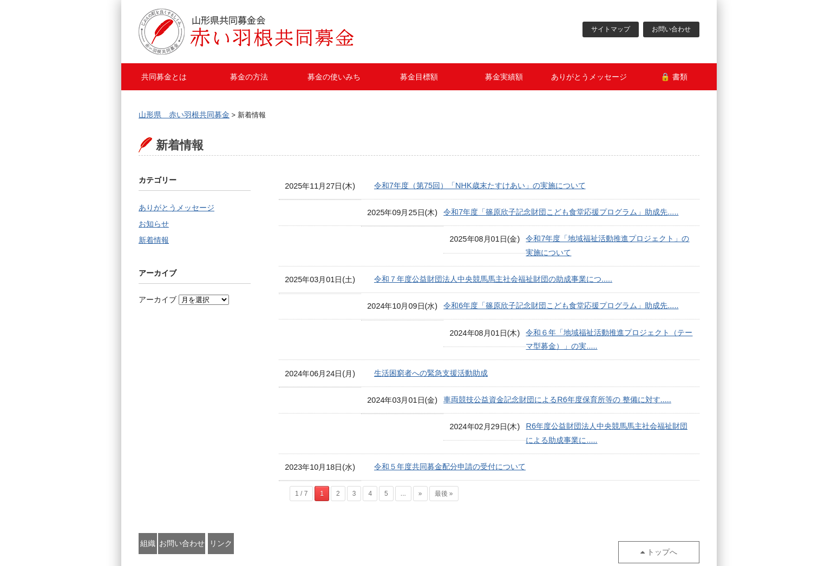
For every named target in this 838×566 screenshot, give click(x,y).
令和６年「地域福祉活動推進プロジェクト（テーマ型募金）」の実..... (493, 322)
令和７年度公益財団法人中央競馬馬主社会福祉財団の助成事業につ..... (493, 267)
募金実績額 (504, 76)
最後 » (444, 458)
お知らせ (154, 225)
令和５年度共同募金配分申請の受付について (450, 432)
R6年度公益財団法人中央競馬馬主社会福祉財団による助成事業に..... (490, 404)
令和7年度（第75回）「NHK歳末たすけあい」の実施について (479, 186)
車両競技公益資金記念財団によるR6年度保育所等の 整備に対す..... (487, 377)
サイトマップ (610, 30)
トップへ (667, 506)
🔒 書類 (674, 76)
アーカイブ (157, 302)
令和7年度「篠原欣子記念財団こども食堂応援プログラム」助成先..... (491, 213)
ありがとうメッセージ (589, 76)
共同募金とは (164, 76)
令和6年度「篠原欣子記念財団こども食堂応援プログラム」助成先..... (491, 295)
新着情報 (154, 242)
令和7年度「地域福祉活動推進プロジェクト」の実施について (478, 240)
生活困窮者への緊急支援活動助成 (431, 349)
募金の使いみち (334, 76)
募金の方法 (249, 76)
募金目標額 (419, 76)
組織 (173, 506)
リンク (323, 506)
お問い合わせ (671, 30)
